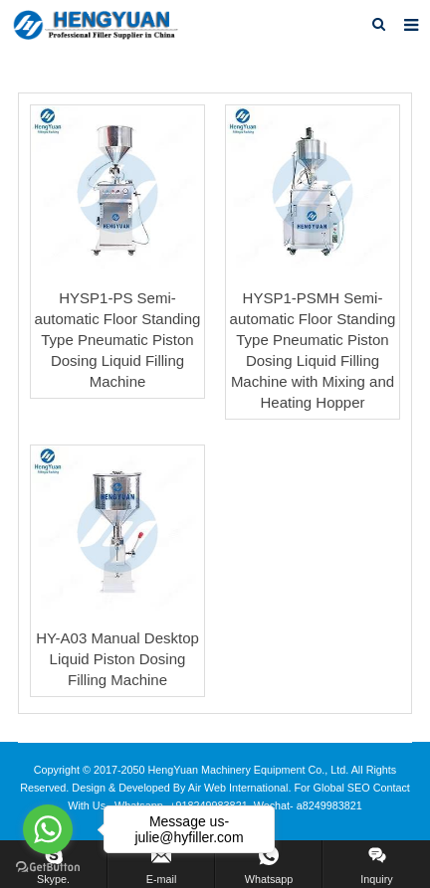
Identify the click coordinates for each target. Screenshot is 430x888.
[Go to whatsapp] (48, 829)
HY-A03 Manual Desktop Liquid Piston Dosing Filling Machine (117, 658)
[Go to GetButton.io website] (48, 867)
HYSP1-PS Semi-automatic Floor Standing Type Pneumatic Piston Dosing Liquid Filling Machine (118, 339)
